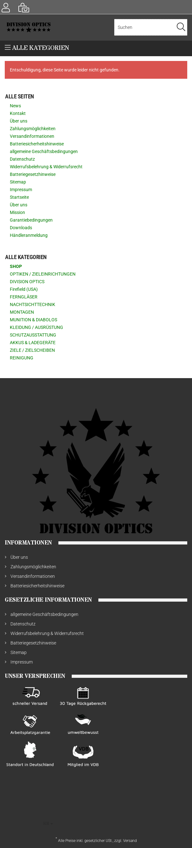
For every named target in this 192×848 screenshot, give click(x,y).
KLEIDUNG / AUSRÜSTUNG (36, 327)
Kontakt (18, 113)
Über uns (18, 121)
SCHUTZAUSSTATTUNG (33, 334)
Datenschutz (22, 159)
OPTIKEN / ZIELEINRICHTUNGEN (43, 274)
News (15, 105)
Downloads (21, 227)
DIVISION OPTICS (27, 281)
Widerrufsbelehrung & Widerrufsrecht (46, 166)
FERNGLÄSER (23, 296)
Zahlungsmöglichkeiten (33, 128)
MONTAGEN (22, 312)
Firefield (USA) (24, 289)
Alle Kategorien (37, 48)
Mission (17, 212)
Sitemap (18, 181)
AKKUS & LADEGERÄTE (33, 342)
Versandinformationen (32, 136)
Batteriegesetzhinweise (33, 174)
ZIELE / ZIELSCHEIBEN (32, 350)
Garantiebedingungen (31, 220)
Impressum (21, 189)
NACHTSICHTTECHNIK (32, 304)
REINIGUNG (21, 357)
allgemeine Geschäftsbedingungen (44, 151)
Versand (130, 840)
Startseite (19, 197)
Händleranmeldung (29, 235)
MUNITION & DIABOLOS (33, 319)
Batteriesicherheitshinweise (37, 143)
